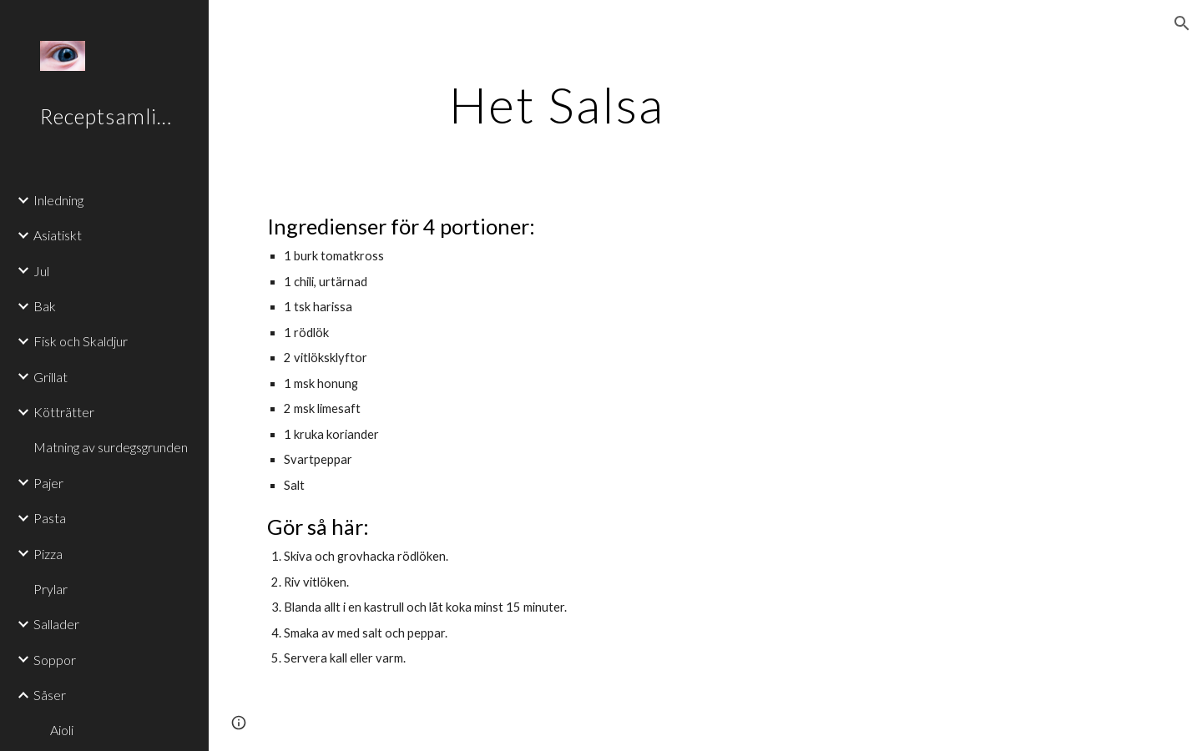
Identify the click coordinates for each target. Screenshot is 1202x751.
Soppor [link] (54, 660)
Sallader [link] (56, 624)
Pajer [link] (48, 483)
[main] (557, 104)
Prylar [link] (50, 589)
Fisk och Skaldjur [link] (80, 341)
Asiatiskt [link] (57, 235)
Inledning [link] (58, 200)
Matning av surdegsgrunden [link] (110, 447)
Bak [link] (44, 306)
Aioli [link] (61, 730)
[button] (1182, 23)
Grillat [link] (50, 377)
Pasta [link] (49, 518)
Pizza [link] (48, 554)
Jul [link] (41, 271)
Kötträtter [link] (63, 412)
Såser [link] (49, 695)
